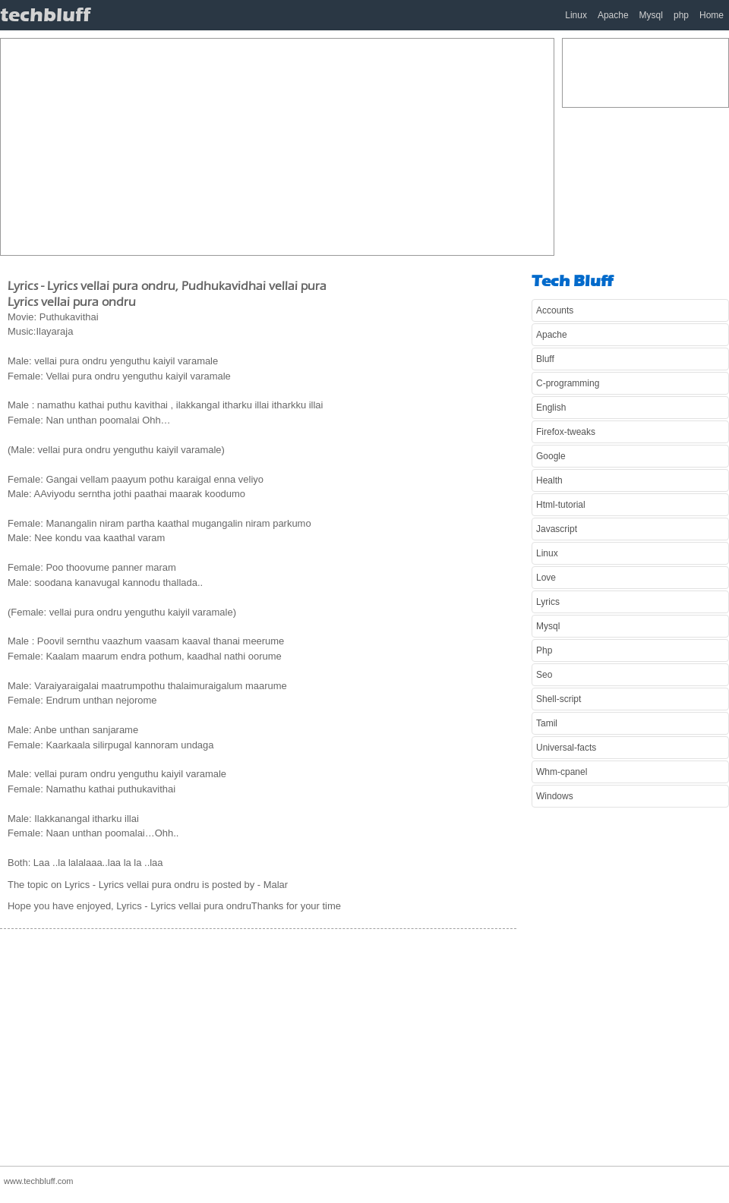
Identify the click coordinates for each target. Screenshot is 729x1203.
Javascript (556, 529)
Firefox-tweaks (565, 432)
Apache (613, 15)
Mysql (651, 15)
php (681, 15)
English (551, 407)
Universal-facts (566, 747)
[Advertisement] (259, 145)
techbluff (45, 15)
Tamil (546, 723)
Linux (576, 15)
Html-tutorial (560, 504)
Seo (544, 674)
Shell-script (558, 699)
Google (551, 456)
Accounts (554, 310)
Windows (554, 796)
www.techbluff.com (39, 1181)
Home (711, 15)
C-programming (567, 383)
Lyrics (548, 602)
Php (544, 650)
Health (549, 480)
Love (546, 577)
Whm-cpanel (561, 772)
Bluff (545, 359)
